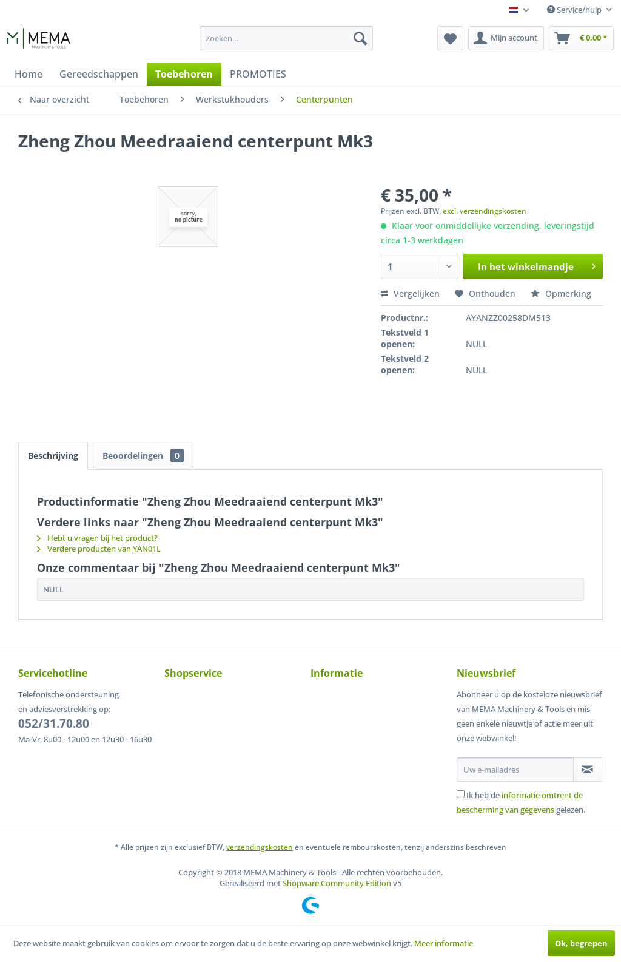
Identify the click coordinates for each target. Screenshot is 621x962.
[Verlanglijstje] (450, 38)
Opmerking (561, 293)
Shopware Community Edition (337, 883)
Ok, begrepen (581, 943)
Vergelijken (410, 293)
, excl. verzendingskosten (482, 211)
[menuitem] (287, 38)
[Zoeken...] (287, 38)
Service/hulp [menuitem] (575, 9)
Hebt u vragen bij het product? (97, 537)
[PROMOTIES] (258, 74)
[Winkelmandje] (581, 38)
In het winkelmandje (537, 265)
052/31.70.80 (53, 723)
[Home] (28, 74)
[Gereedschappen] (99, 74)
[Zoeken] (360, 38)
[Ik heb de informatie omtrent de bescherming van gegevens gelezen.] (461, 794)
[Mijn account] (506, 38)
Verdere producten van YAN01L (99, 548)
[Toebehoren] (184, 74)
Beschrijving (53, 455)
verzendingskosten (259, 847)
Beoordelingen (143, 455)
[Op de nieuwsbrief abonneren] (587, 769)
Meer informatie (443, 943)
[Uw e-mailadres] (515, 769)
